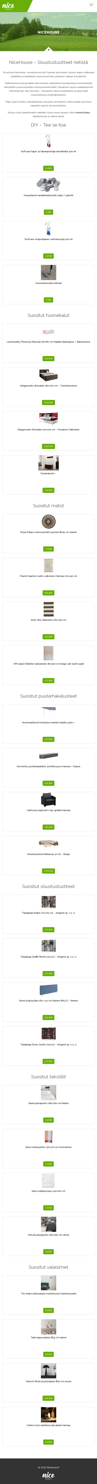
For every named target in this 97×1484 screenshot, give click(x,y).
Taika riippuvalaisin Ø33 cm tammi (48, 1337)
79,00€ (48, 1251)
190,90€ (48, 827)
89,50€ (48, 1354)
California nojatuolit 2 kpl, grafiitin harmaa (48, 810)
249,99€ (48, 490)
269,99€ (48, 783)
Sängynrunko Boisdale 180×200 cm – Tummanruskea (48, 385)
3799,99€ (48, 871)
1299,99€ (48, 402)
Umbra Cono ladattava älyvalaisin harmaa (48, 1425)
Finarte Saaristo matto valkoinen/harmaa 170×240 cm (48, 576)
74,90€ (48, 1120)
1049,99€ (48, 446)
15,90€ (48, 1207)
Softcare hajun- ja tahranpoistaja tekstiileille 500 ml (48, 151)
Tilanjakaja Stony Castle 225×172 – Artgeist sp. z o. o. (48, 1044)
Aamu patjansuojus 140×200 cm (48, 1191)
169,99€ (48, 1017)
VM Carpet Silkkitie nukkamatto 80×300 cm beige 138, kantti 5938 (48, 663)
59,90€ (48, 1310)
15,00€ (48, 1164)
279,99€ (48, 929)
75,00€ (48, 549)
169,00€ (48, 636)
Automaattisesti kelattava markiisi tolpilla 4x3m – (48, 722)
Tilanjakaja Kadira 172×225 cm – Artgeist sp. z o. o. (48, 913)
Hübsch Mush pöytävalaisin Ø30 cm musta (48, 1381)
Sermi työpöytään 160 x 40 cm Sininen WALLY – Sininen (48, 1000)
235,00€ (48, 680)
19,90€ (48, 256)
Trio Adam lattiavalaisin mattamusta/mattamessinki (48, 1293)
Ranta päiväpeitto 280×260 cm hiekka (49, 1103)
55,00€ (48, 1442)
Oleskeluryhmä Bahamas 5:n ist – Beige (48, 854)
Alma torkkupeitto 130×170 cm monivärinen (49, 1147)
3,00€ (48, 300)
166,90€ (48, 1398)
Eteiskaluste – (48, 473)
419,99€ (48, 358)
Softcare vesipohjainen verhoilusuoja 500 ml (49, 239)
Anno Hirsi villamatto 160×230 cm (48, 620)
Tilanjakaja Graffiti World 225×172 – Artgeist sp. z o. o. (48, 956)
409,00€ (48, 593)
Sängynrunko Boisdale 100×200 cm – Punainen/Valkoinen (48, 429)
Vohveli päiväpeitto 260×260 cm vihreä (48, 1235)
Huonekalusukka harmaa (48, 283)
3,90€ (48, 212)
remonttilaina (83, 112)
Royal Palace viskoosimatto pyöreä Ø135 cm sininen (48, 532)
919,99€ (48, 739)
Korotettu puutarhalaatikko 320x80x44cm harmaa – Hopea (48, 766)
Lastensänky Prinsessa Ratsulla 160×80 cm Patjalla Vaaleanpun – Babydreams (48, 341)
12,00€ (48, 168)
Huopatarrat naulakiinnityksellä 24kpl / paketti (48, 195)
